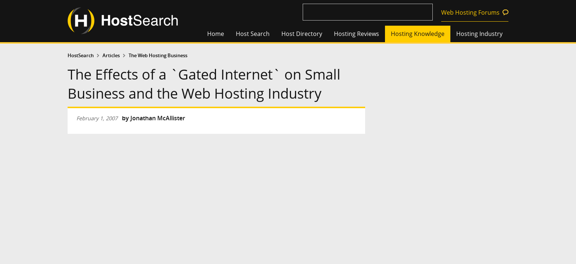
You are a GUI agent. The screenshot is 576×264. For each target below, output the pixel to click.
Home (215, 34)
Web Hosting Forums (470, 12)
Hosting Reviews (356, 34)
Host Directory (301, 34)
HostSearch (81, 55)
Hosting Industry (479, 34)
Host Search (253, 34)
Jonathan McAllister (157, 118)
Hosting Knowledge (417, 34)
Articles (111, 55)
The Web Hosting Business (158, 55)
